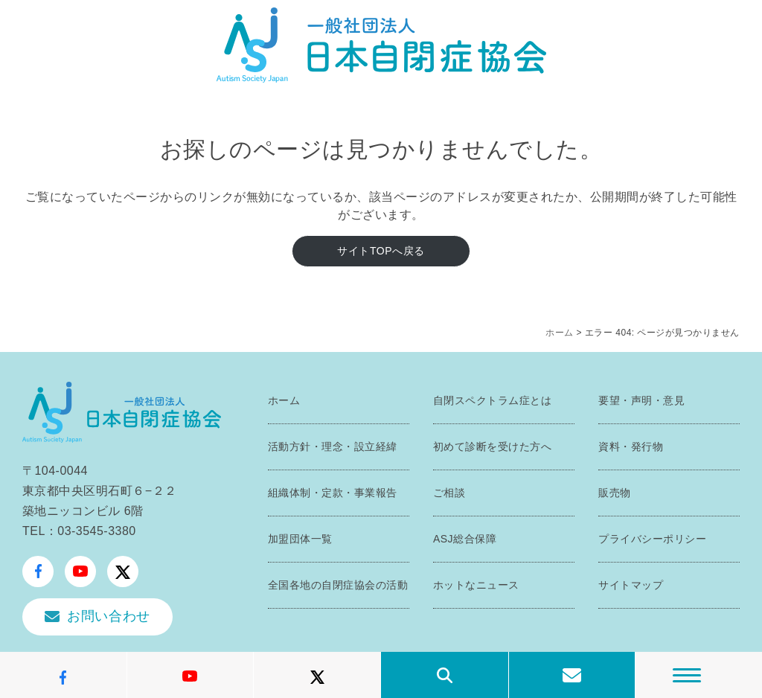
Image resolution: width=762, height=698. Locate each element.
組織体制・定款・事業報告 (332, 493)
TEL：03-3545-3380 (79, 531)
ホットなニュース (476, 585)
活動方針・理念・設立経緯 (332, 446)
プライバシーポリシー (652, 539)
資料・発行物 (630, 446)
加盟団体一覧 (300, 539)
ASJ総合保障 (464, 539)
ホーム (559, 332)
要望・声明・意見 (641, 400)
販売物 (614, 493)
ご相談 (449, 493)
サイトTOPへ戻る (380, 251)
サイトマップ (630, 585)
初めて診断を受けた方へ (492, 446)
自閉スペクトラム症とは (492, 400)
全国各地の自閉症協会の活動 (338, 585)
